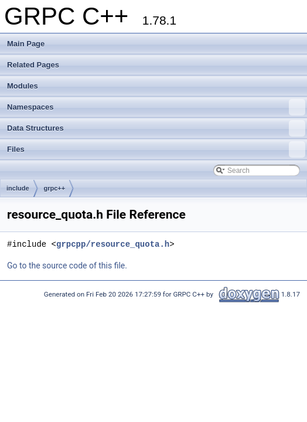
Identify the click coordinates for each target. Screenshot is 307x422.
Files (156, 149)
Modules (22, 85)
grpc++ (55, 188)
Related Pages (33, 64)
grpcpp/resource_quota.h (112, 244)
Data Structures (156, 128)
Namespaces (156, 107)
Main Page (26, 43)
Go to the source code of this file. (67, 265)
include (17, 188)
